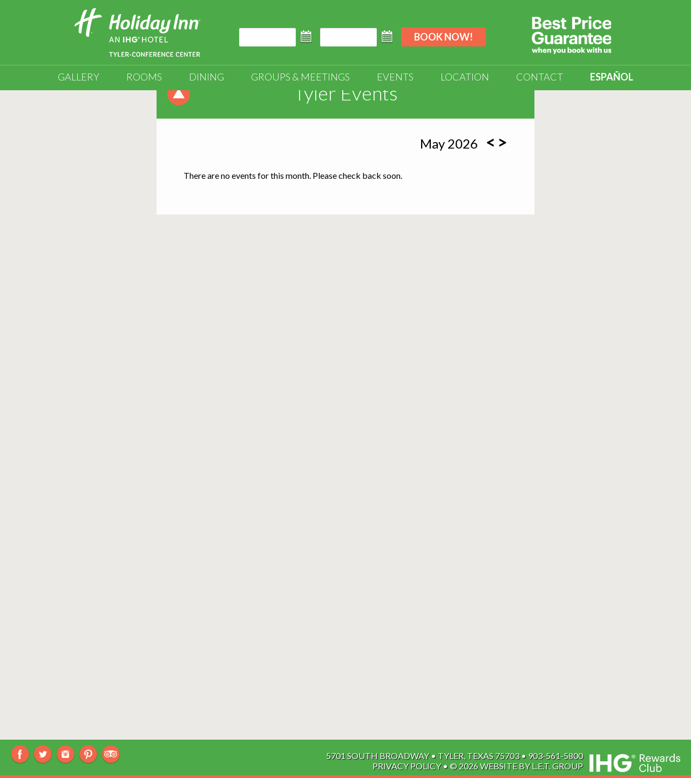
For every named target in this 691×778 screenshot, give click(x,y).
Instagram (65, 754)
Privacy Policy (406, 766)
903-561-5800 (555, 755)
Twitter (42, 754)
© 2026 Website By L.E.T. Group (516, 766)
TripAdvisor (110, 754)
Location (465, 77)
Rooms (144, 77)
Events (395, 77)
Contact (539, 77)
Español (611, 77)
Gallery (78, 77)
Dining (206, 77)
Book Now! (443, 37)
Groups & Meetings (300, 77)
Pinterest (88, 754)
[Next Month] (502, 142)
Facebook (20, 754)
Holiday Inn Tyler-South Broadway (137, 32)
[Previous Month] (491, 142)
